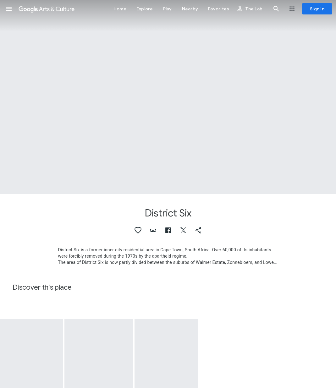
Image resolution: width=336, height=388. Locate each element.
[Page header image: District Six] (168, 97)
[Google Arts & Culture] (46, 9)
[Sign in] (317, 8)
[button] (8, 8)
